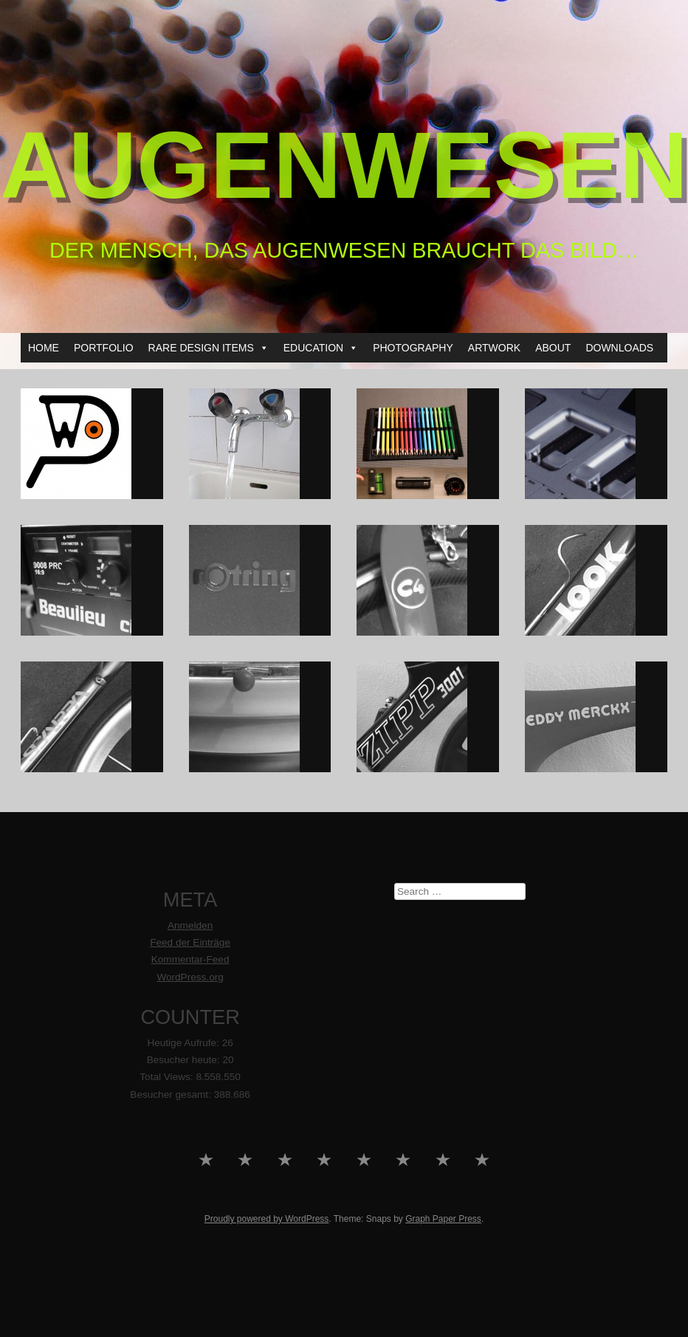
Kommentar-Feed (190, 959)
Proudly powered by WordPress (266, 1219)
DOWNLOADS (619, 348)
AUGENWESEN (344, 165)
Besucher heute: (185, 1059)
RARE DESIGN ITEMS (208, 348)
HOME (43, 348)
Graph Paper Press (443, 1219)
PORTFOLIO (104, 348)
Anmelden (190, 925)
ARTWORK (494, 348)
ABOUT (553, 348)
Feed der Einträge (190, 942)
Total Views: (168, 1076)
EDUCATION (320, 348)
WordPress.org (189, 977)
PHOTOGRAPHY (413, 348)
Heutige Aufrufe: (184, 1042)
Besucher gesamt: (171, 1094)
